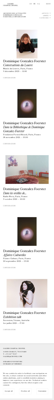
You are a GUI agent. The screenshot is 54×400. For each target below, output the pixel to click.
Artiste (45, 13)
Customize (42, 391)
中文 (38, 4)
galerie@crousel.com (12, 356)
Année (46, 16)
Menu (48, 4)
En (31, 4)
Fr (34, 4)
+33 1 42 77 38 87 (11, 354)
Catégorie (44, 18)
